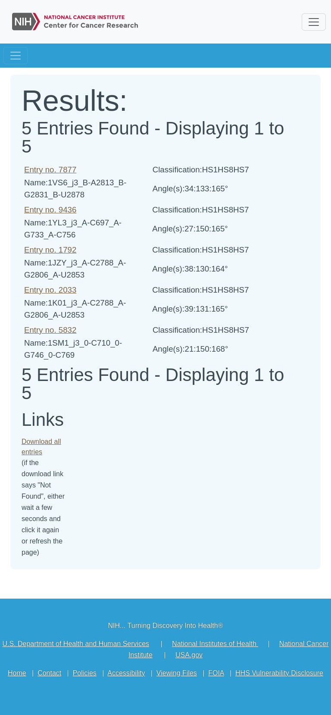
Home (17, 673)
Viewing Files (176, 673)
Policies (85, 673)
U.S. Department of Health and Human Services (75, 643)
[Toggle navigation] (15, 55)
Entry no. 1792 (50, 249)
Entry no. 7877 (50, 169)
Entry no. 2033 (50, 289)
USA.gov (189, 655)
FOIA (216, 673)
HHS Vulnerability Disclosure (279, 673)
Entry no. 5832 (50, 329)
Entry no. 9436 (50, 209)
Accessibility (126, 673)
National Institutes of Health (215, 643)
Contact (49, 673)
